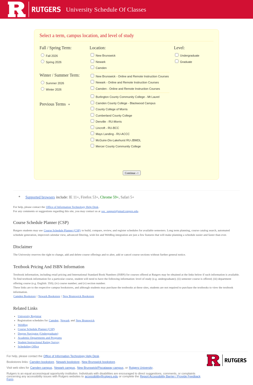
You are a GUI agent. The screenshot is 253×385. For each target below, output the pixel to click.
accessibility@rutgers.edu (101, 376)
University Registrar (30, 316)
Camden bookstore (42, 361)
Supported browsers (40, 197)
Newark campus (64, 367)
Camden (54, 320)
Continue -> (132, 172)
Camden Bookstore (24, 296)
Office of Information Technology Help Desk (72, 206)
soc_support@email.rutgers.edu (119, 211)
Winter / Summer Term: (60, 75)
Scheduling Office (28, 346)
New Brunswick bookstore (98, 361)
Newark (65, 320)
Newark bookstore (68, 361)
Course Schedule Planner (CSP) (62, 230)
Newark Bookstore (49, 296)
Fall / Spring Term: (56, 48)
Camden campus (41, 367)
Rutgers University (141, 367)
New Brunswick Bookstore (78, 296)
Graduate (186, 61)
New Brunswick (85, 320)
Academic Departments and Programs (40, 337)
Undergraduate (189, 55)
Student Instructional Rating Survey (39, 342)
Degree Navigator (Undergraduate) (38, 333)
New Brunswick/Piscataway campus (100, 367)
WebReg (23, 324)
